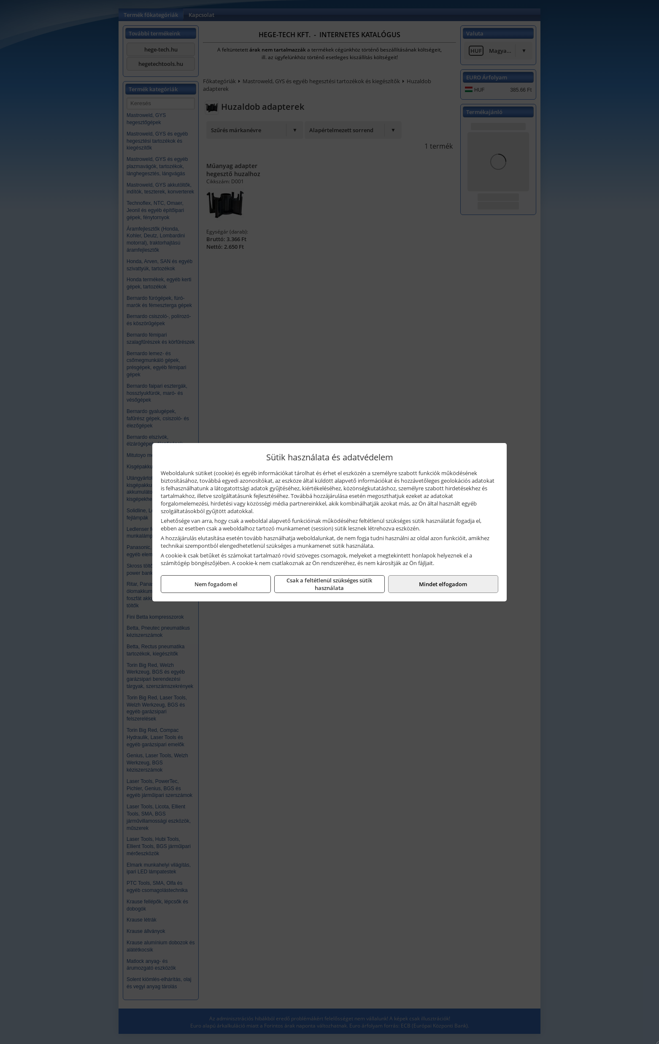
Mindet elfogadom (443, 584)
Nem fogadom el (216, 584)
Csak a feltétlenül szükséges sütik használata (329, 584)
